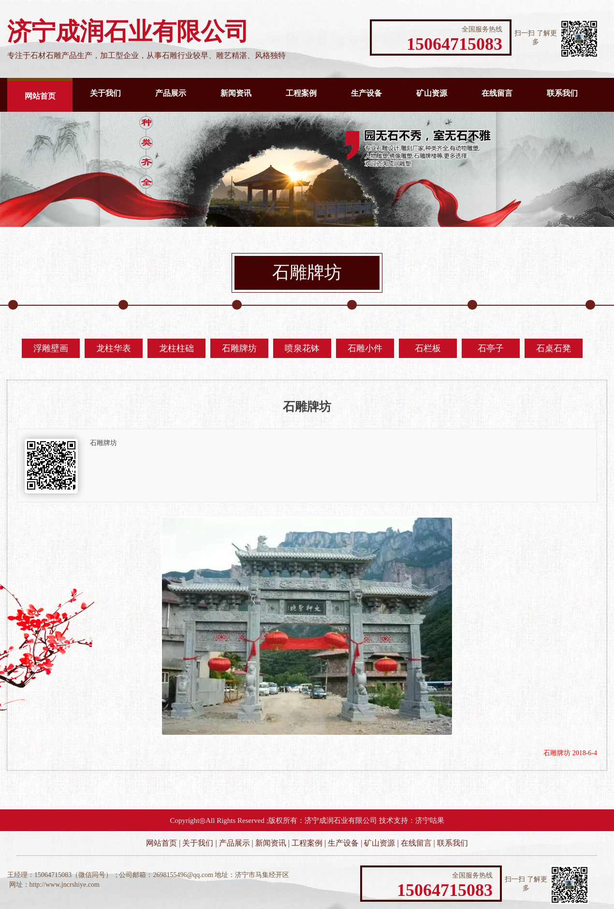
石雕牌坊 (239, 348)
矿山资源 (431, 93)
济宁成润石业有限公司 (341, 820)
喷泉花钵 (302, 348)
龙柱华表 (113, 348)
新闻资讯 (235, 93)
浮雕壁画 (50, 348)
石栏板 (428, 348)
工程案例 (301, 93)
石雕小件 (365, 348)
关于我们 (105, 93)
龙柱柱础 (176, 348)
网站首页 (40, 96)
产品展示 (170, 93)
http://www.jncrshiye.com (64, 884)
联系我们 (562, 93)
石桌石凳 (553, 348)
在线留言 (497, 93)
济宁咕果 (429, 820)
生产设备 (366, 93)
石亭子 (491, 348)
